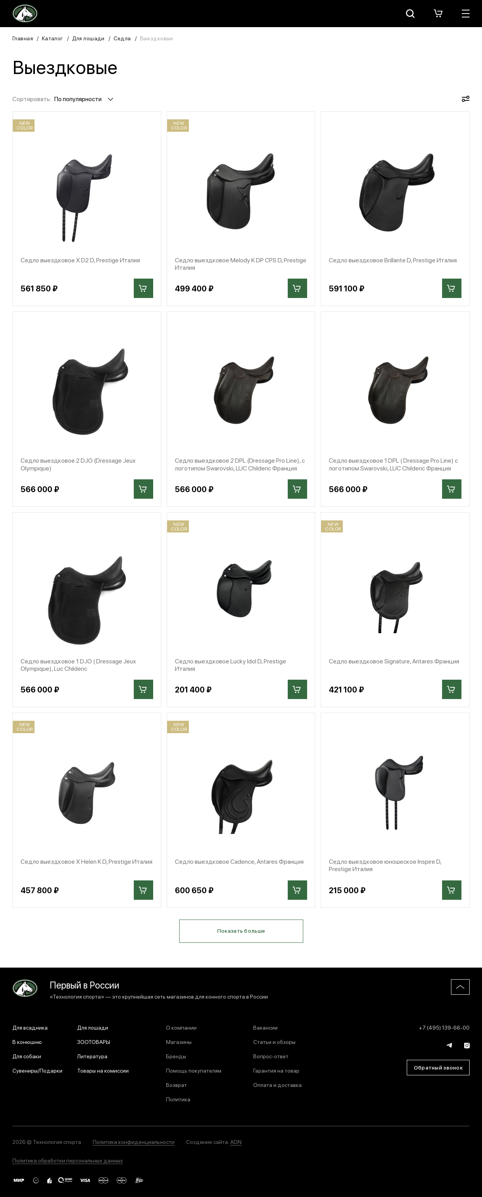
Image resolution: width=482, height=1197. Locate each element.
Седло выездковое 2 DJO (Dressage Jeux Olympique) (78, 463)
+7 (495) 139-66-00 (444, 1027)
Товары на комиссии (103, 1070)
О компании (181, 1027)
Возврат (176, 1084)
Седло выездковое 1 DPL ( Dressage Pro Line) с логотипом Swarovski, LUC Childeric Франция (393, 463)
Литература (92, 1055)
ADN (236, 1141)
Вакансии (265, 1027)
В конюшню (27, 1041)
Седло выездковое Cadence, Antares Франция (239, 861)
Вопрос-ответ (271, 1055)
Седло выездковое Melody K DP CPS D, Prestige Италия (240, 263)
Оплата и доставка (277, 1084)
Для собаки (26, 1055)
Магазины (179, 1041)
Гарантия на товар (276, 1070)
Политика (178, 1098)
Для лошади (88, 37)
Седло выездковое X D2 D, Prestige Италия (80, 260)
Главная (22, 37)
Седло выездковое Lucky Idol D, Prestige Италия (230, 664)
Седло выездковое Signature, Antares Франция (394, 661)
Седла (122, 37)
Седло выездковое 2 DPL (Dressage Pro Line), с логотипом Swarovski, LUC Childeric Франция (240, 463)
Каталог (52, 37)
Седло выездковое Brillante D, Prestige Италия (393, 260)
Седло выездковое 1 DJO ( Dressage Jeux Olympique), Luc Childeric (78, 664)
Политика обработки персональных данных (67, 1160)
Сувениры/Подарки (37, 1070)
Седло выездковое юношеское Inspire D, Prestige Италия (385, 865)
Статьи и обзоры (274, 1041)
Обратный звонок (438, 1067)
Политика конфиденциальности (133, 1141)
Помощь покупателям (193, 1070)
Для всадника (30, 1027)
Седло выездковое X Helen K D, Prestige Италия (86, 861)
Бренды (176, 1055)
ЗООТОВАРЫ (93, 1041)
